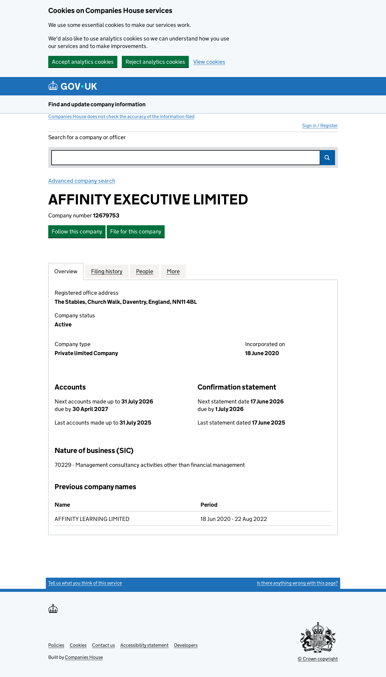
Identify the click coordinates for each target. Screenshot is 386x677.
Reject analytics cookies (155, 61)
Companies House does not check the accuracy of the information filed (121, 116)
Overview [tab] (66, 271)
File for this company (135, 231)
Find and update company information (97, 104)
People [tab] (144, 271)
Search (327, 157)
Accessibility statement (144, 645)
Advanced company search (81, 180)
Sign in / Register (320, 125)
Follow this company (77, 231)
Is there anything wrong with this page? (297, 583)
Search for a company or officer (87, 137)
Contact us (103, 645)
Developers (186, 645)
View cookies (209, 62)
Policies (56, 645)
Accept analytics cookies (83, 61)
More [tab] (173, 271)
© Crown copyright (318, 659)
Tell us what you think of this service (85, 583)
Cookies (78, 645)
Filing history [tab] (106, 271)
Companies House (84, 657)
